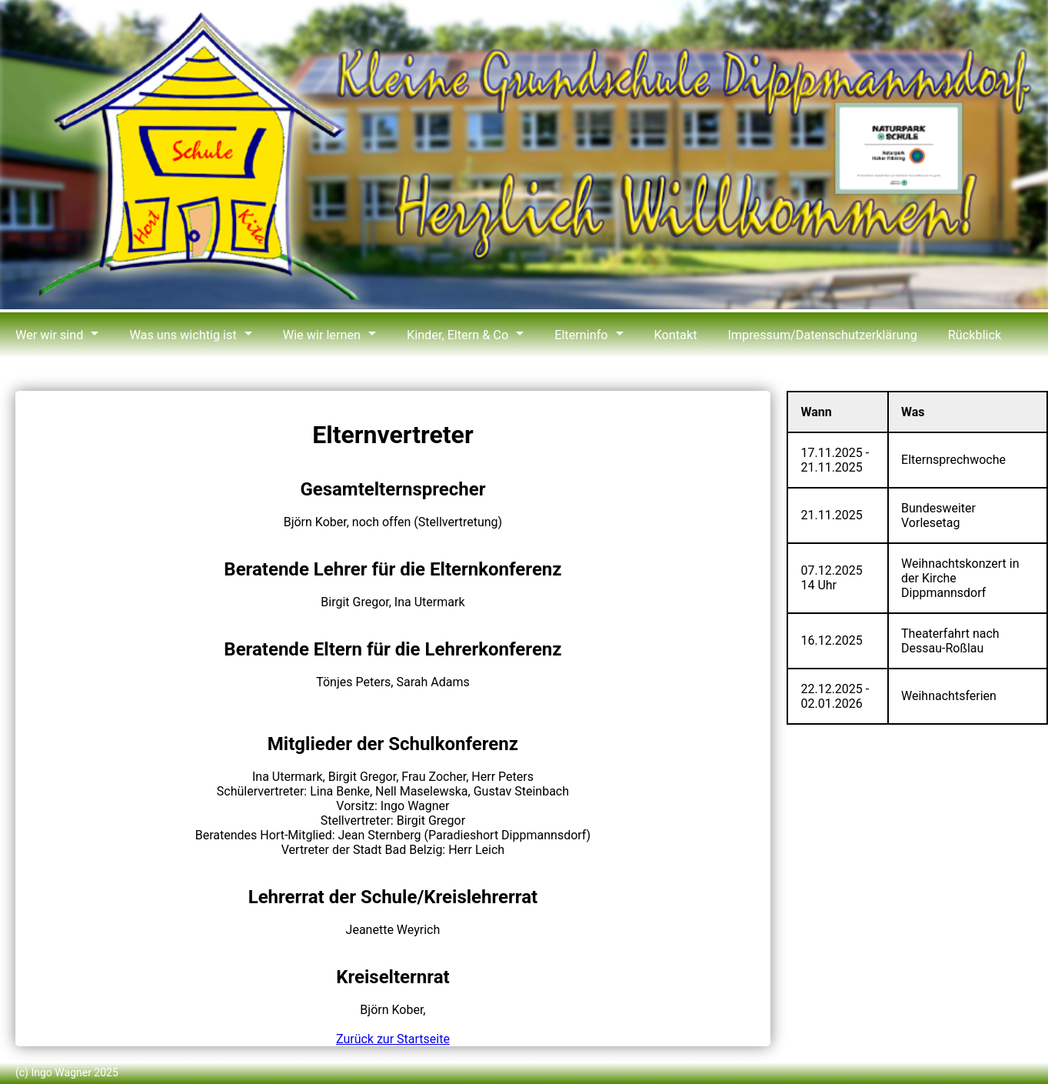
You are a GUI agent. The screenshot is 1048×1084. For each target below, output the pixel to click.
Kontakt (669, 335)
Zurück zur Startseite (393, 1039)
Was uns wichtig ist (181, 335)
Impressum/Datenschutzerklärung (814, 335)
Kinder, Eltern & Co (453, 335)
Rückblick (965, 335)
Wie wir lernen (318, 335)
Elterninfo (576, 335)
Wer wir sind (48, 335)
